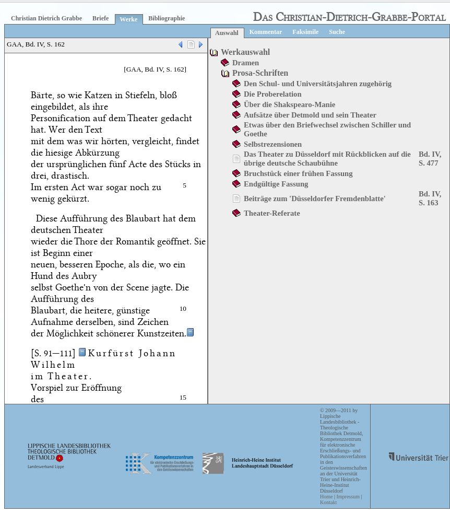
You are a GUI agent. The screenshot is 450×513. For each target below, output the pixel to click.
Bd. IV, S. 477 (430, 158)
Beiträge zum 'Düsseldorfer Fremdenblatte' (315, 198)
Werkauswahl (245, 52)
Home (326, 496)
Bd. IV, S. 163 (430, 198)
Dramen (245, 63)
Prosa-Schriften (260, 72)
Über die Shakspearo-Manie (289, 104)
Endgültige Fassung (276, 184)
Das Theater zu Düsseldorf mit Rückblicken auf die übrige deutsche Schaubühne (327, 158)
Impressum (347, 496)
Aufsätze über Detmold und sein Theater (310, 115)
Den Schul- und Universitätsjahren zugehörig (318, 83)
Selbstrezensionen (273, 144)
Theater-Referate (272, 213)
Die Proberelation (273, 94)
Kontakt (328, 502)
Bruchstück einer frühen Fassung (298, 173)
